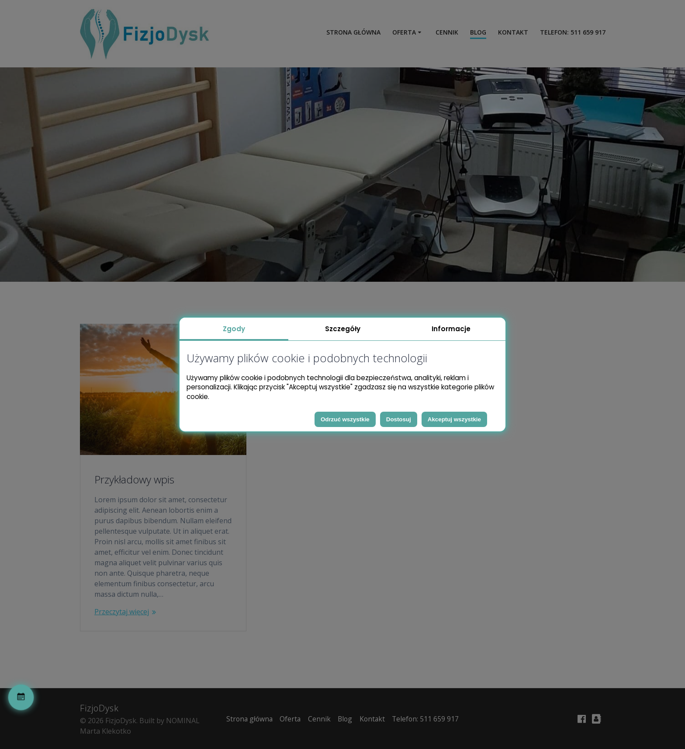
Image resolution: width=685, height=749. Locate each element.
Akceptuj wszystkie (454, 419)
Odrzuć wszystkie (345, 419)
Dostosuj (398, 419)
